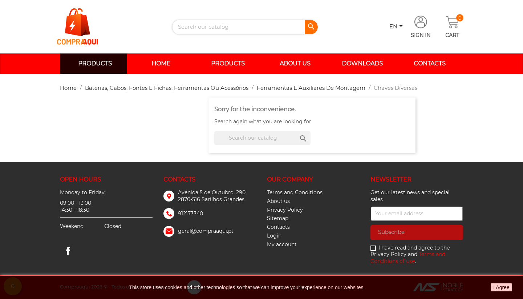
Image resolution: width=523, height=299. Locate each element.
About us (295, 63)
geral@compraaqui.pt (206, 231)
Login (274, 235)
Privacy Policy (285, 210)
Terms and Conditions (295, 192)
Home (160, 63)
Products (95, 63)
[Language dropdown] (397, 27)
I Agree (501, 287)
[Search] (245, 27)
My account (282, 244)
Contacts (430, 63)
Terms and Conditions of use (407, 257)
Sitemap (277, 218)
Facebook (68, 250)
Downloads (362, 63)
